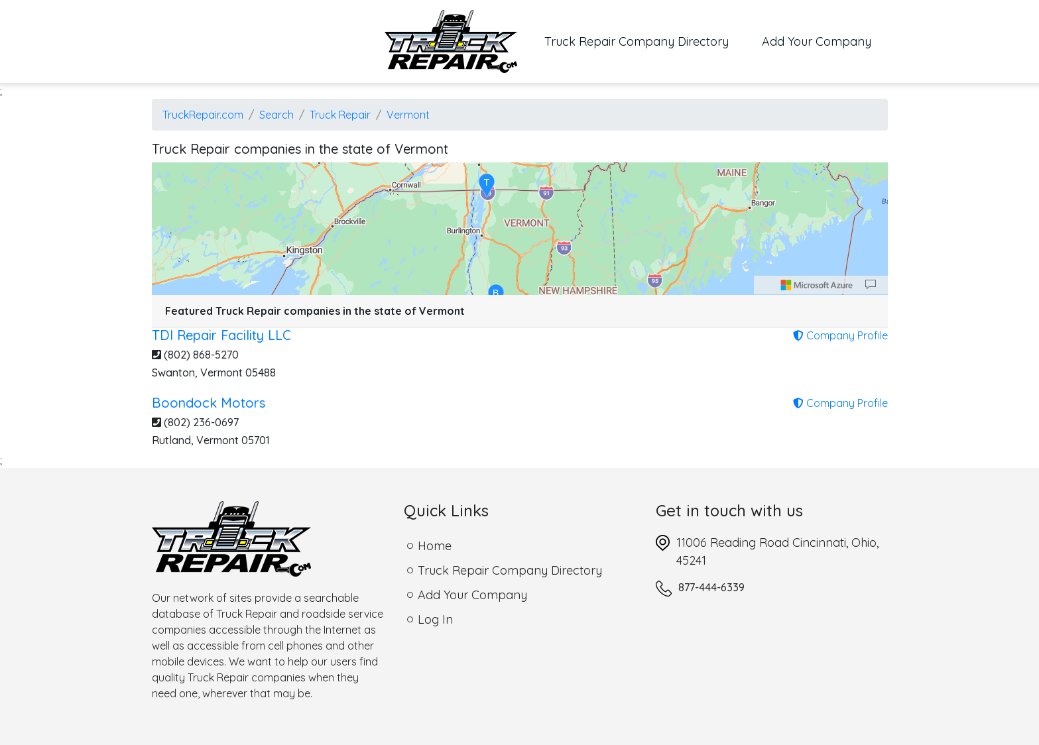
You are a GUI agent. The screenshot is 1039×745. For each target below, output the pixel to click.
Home (435, 545)
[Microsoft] (816, 285)
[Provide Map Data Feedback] (870, 285)
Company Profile (840, 335)
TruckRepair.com (202, 114)
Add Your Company (816, 41)
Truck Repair (340, 114)
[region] (520, 228)
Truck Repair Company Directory (644, 40)
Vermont (408, 114)
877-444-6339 (711, 587)
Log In (435, 619)
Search (276, 114)
